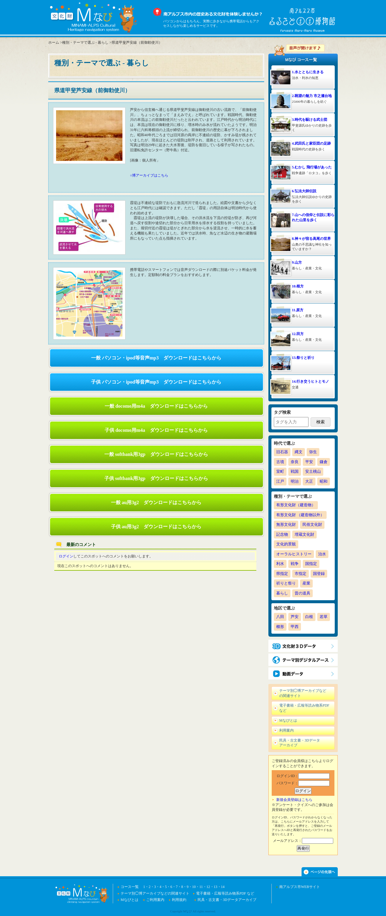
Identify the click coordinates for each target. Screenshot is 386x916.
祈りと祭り (286, 583)
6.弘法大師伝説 (304, 191)
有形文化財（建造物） (295, 505)
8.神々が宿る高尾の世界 (311, 239)
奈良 (295, 462)
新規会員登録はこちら (294, 800)
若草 (323, 616)
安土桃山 (313, 471)
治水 (322, 554)
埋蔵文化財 (304, 534)
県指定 (282, 573)
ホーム (53, 42)
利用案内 (286, 730)
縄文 (298, 452)
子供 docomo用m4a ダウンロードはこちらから (156, 430)
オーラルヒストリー (294, 554)
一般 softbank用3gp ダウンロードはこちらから (156, 454)
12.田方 (298, 334)
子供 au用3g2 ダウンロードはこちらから (156, 526)
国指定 (311, 563)
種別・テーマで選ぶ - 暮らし (85, 42)
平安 (309, 462)
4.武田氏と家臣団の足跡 (311, 143)
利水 (280, 563)
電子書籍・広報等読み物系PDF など (304, 708)
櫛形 (280, 626)
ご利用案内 (155, 900)
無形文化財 (286, 524)
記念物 (282, 534)
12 (208, 887)
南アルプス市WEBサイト (299, 887)
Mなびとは (288, 720)
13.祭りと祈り (303, 358)
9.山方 (297, 262)
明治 (295, 481)
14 (223, 887)
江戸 (280, 481)
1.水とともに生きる (308, 72)
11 (201, 887)
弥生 (313, 452)
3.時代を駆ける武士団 (309, 120)
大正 (309, 481)
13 (215, 887)
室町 (280, 471)
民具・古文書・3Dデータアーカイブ (299, 743)
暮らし (282, 593)
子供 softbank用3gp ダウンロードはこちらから (156, 478)
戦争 (295, 563)
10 (194, 887)
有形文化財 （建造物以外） (300, 515)
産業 (306, 583)
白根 (309, 616)
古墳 (280, 462)
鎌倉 (323, 462)
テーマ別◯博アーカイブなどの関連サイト (302, 693)
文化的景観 (286, 544)
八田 (280, 616)
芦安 (295, 616)
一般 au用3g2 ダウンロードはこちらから (156, 502)
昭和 (323, 481)
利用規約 (179, 900)
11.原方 (297, 310)
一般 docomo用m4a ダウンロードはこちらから (156, 406)
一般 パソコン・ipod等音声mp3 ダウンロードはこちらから (156, 357)
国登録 (319, 573)
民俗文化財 (312, 524)
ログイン (66, 556)
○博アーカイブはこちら (149, 175)
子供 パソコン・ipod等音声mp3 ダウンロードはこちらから (156, 381)
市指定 (300, 573)
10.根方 (298, 286)
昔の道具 (302, 593)
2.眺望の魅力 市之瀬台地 (312, 96)
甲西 (295, 626)
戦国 (295, 471)
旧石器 (282, 452)
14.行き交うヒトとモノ (310, 381)
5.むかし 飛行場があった (312, 167)
